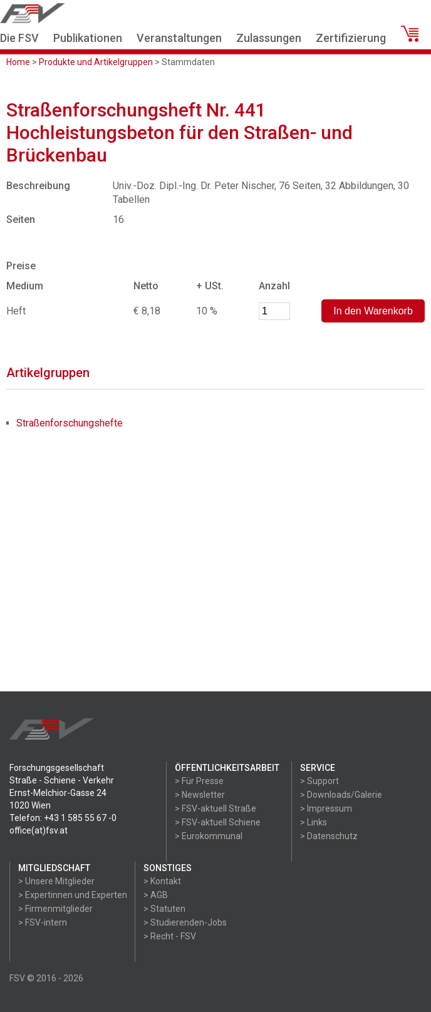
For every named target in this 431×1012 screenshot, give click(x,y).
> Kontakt (162, 881)
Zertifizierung (351, 37)
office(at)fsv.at (38, 830)
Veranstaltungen (179, 37)
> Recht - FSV (169, 936)
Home (18, 62)
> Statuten (164, 909)
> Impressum (326, 808)
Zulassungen (268, 37)
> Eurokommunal (208, 836)
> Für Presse (199, 781)
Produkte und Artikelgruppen (96, 62)
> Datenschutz (329, 836)
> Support (319, 781)
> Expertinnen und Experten (72, 895)
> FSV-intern (42, 922)
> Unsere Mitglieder (56, 881)
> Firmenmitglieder (55, 909)
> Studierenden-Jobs (185, 922)
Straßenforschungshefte (69, 423)
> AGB (155, 895)
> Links (313, 822)
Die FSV (19, 37)
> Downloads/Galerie (341, 795)
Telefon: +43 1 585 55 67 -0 (63, 818)
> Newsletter (200, 795)
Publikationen (87, 37)
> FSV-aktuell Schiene (218, 822)
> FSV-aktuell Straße (215, 808)
